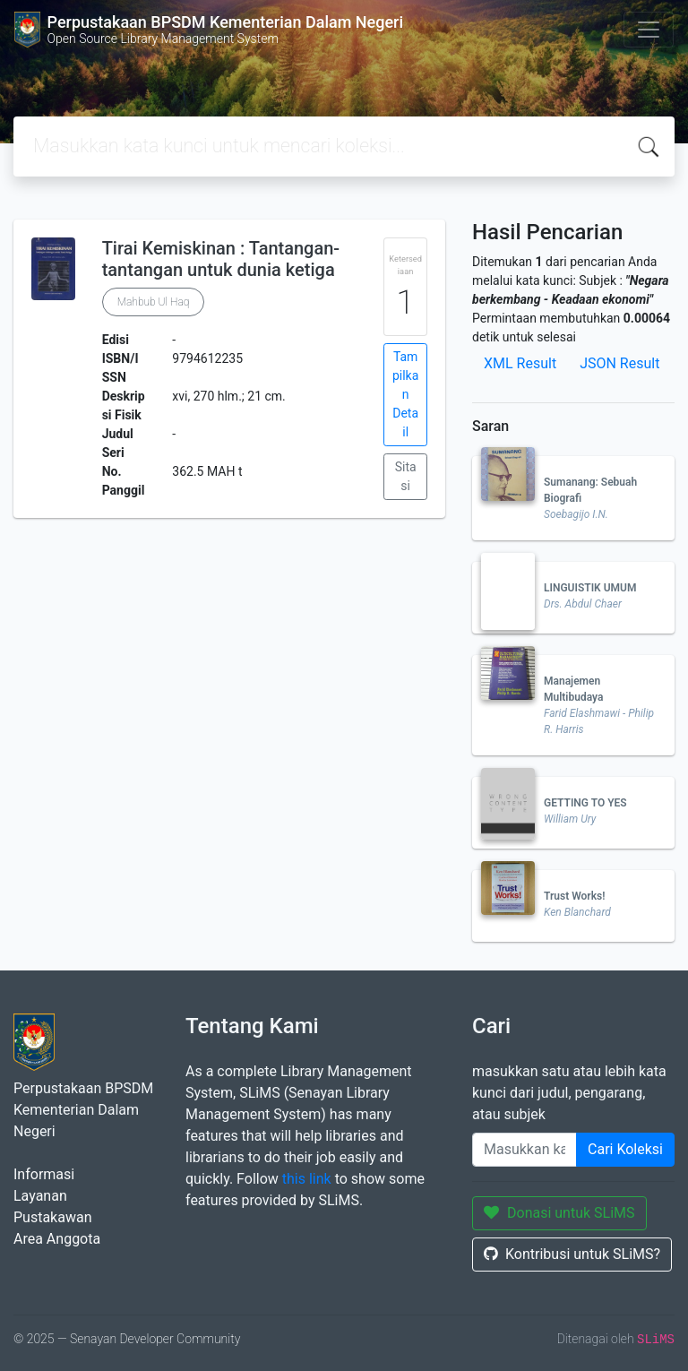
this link (306, 1178)
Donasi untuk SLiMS (559, 1212)
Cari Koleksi (625, 1149)
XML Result (520, 363)
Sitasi (406, 476)
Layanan (40, 1195)
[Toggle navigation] (649, 29)
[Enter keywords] (524, 1150)
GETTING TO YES (585, 803)
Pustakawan (52, 1217)
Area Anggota (56, 1238)
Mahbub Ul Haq (153, 302)
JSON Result (619, 363)
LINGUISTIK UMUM (590, 588)
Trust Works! (574, 896)
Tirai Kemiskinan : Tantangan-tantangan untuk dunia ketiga (221, 258)
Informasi (43, 1174)
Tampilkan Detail (405, 394)
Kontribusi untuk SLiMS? (572, 1254)
